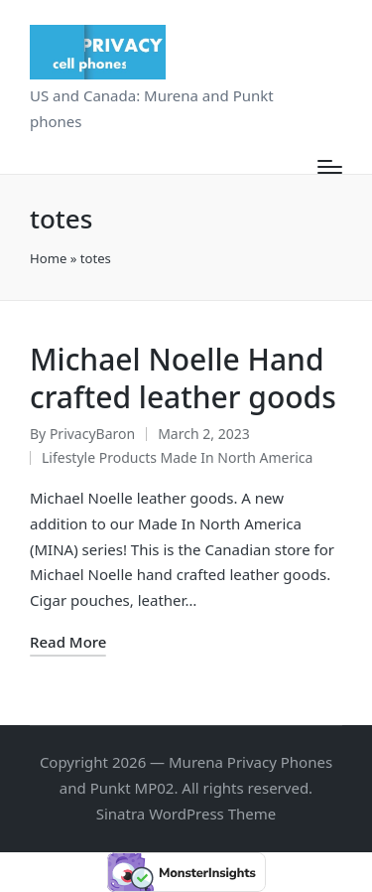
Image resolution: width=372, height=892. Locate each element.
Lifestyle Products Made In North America (177, 457)
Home (48, 258)
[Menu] (329, 167)
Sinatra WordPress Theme (186, 813)
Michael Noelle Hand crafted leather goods (183, 378)
